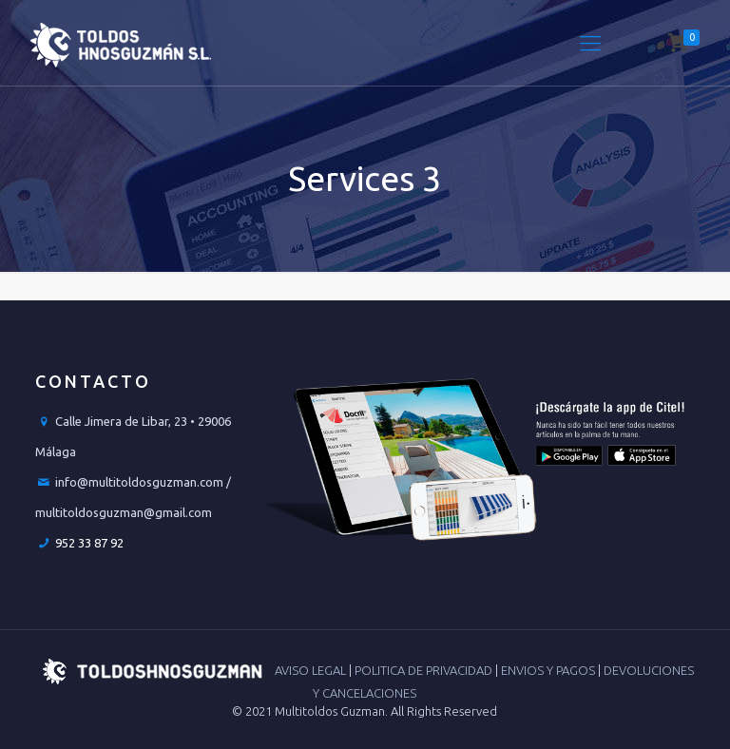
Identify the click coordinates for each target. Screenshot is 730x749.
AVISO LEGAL (312, 670)
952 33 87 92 (89, 542)
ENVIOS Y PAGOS (549, 670)
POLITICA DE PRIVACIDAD (425, 670)
